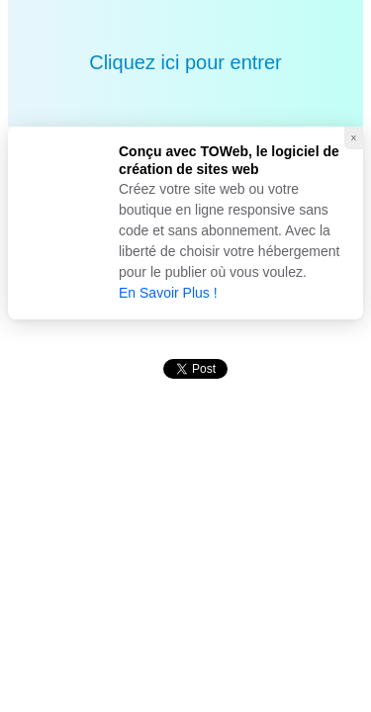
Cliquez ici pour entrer (185, 62)
